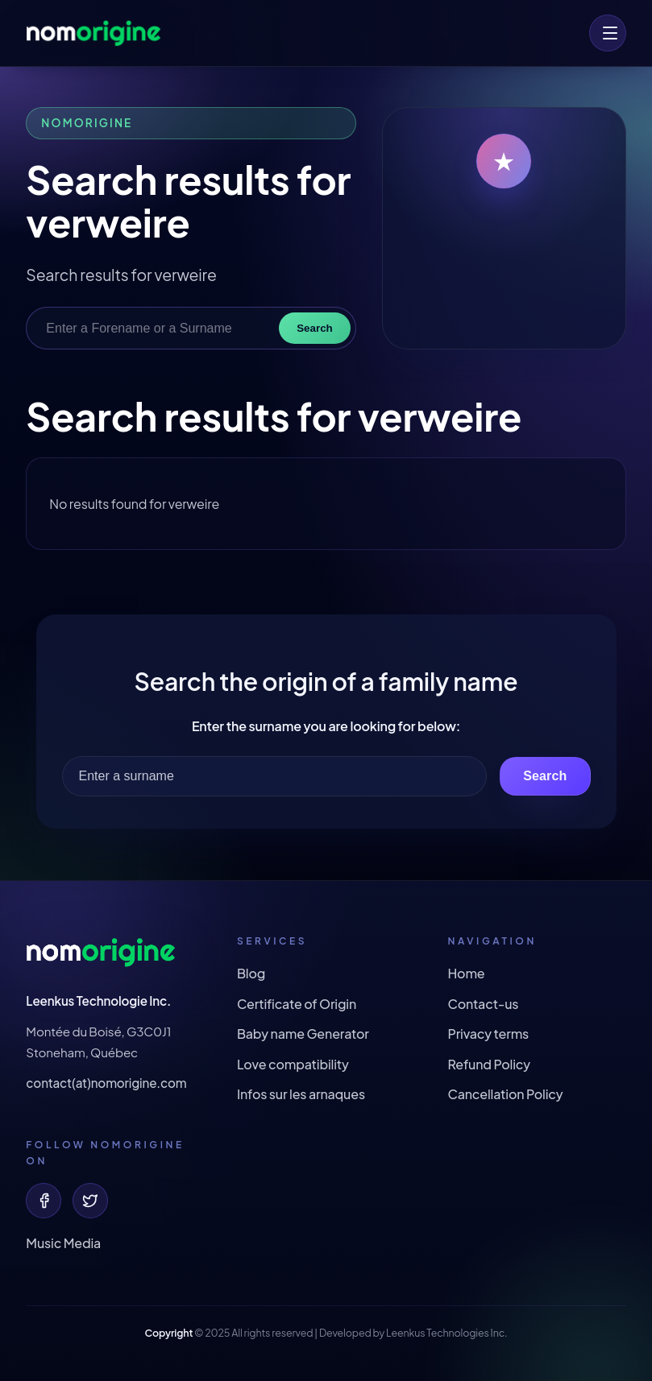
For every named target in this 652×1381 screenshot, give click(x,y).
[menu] (607, 33)
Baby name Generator (303, 1033)
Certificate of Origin (296, 1003)
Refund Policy (488, 1064)
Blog (251, 973)
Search (314, 328)
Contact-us (482, 1003)
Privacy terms (488, 1033)
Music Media (63, 1242)
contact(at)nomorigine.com (106, 1082)
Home (465, 973)
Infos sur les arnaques (301, 1093)
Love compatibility (293, 1064)
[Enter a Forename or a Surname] (156, 328)
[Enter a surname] (275, 776)
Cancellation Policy (505, 1093)
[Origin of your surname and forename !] (93, 33)
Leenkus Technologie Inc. (98, 1000)
